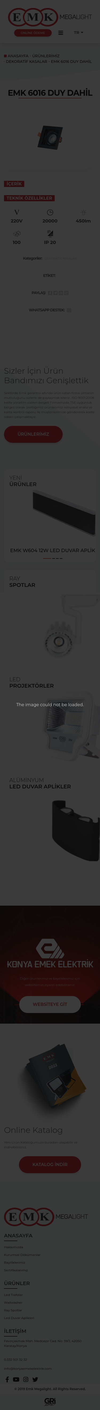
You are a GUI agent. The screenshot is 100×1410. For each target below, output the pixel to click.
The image (27, 704)
